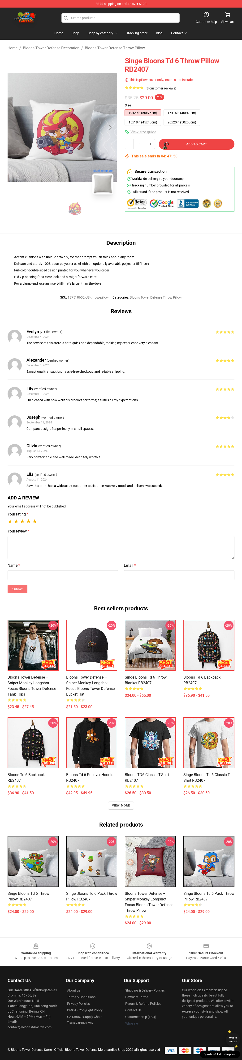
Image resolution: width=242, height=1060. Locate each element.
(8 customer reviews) (161, 88)
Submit (17, 589)
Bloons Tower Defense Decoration (51, 48)
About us (73, 990)
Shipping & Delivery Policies (145, 990)
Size (128, 105)
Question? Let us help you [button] (220, 1054)
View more (121, 805)
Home (12, 48)
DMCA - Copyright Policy (85, 1010)
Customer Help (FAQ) (140, 1017)
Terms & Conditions (81, 997)
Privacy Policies (78, 1003)
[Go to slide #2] (74, 208)
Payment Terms (136, 997)
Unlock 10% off (233, 1039)
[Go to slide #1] (50, 208)
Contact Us (133, 1010)
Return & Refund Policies (143, 1003)
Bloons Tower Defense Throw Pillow (115, 48)
